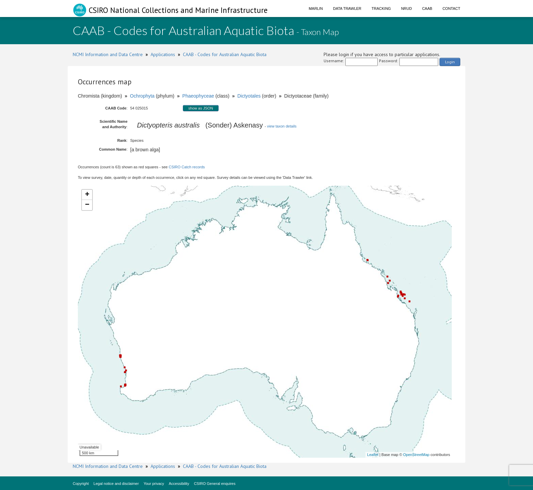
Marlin (316, 8)
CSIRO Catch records (187, 167)
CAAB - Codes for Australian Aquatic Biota (224, 54)
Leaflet (372, 455)
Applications (163, 54)
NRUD (406, 8)
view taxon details (281, 126)
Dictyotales (248, 96)
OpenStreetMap (416, 455)
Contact (451, 8)
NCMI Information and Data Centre (108, 54)
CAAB (427, 8)
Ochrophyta (142, 96)
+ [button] (87, 195)
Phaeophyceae (198, 96)
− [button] (87, 205)
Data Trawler (347, 8)
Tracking (381, 8)
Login (450, 61)
